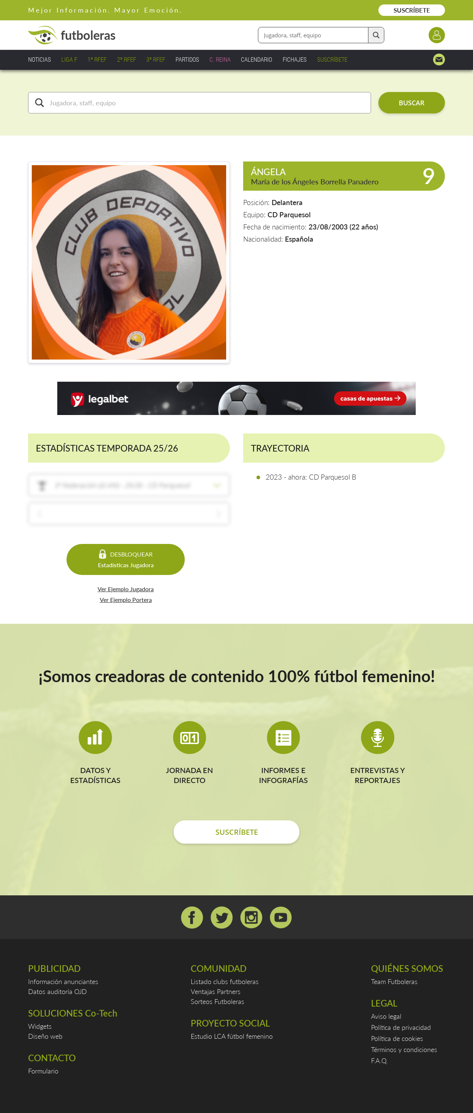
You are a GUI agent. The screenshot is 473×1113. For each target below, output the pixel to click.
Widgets (40, 1026)
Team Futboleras (394, 981)
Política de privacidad (401, 1027)
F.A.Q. (379, 1060)
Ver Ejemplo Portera (126, 599)
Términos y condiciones (404, 1049)
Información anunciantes (63, 981)
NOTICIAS (39, 59)
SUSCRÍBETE (412, 10)
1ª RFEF (97, 59)
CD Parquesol (289, 214)
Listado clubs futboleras (225, 981)
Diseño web (45, 1036)
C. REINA (220, 59)
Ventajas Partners (216, 991)
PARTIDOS (187, 59)
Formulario (43, 1071)
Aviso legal (386, 1016)
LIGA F (69, 59)
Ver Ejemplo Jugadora (126, 588)
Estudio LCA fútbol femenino (232, 1036)
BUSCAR (412, 102)
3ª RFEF (155, 59)
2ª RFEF (126, 59)
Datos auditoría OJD (57, 991)
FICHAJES (295, 59)
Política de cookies (397, 1038)
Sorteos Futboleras (217, 1001)
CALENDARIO (256, 59)
